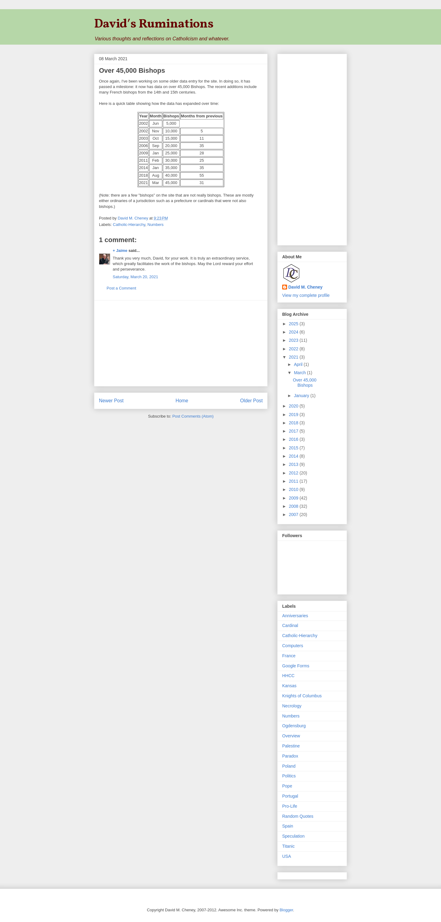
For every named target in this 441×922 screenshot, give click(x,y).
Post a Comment (121, 288)
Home (182, 400)
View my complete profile (306, 295)
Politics (289, 775)
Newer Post (111, 400)
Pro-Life (289, 806)
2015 (294, 447)
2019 (294, 414)
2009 (294, 498)
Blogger (286, 910)
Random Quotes (297, 816)
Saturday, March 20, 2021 (135, 277)
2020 (294, 406)
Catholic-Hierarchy (129, 224)
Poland (289, 766)
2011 (294, 481)
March (300, 372)
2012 (294, 472)
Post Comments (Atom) (192, 416)
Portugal (290, 796)
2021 (294, 357)
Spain (287, 826)
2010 (294, 489)
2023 (294, 340)
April (299, 364)
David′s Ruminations (153, 24)
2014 (294, 456)
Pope (287, 786)
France (289, 655)
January (302, 395)
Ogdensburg (294, 725)
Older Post (251, 400)
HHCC (288, 675)
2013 (294, 464)
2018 (294, 422)
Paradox (290, 756)
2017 (294, 431)
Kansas (289, 685)
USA (286, 856)
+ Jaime (120, 250)
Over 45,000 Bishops (304, 383)
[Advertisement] (181, 343)
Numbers (156, 224)
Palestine (291, 745)
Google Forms (295, 665)
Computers (292, 645)
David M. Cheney (305, 287)
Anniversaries (295, 615)
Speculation (293, 836)
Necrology (291, 705)
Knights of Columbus (302, 695)
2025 (294, 323)
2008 (294, 506)
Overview (291, 735)
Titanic (288, 846)
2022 (294, 348)
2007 (294, 514)
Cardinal (290, 625)
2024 (294, 332)
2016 (294, 439)
